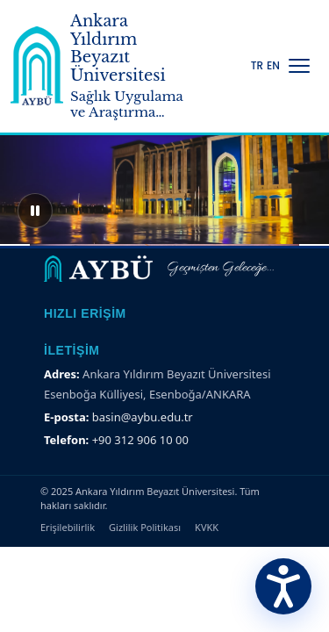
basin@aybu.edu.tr (142, 417)
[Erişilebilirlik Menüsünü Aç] (283, 586)
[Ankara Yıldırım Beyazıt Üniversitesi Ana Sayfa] (102, 66)
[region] (164, 175)
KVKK (206, 527)
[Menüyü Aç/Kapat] (299, 66)
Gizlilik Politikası (145, 527)
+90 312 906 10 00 (140, 440)
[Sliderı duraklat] (35, 210)
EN (273, 66)
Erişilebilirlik (67, 527)
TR (257, 66)
